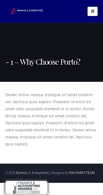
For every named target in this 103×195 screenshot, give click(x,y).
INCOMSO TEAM (82, 173)
